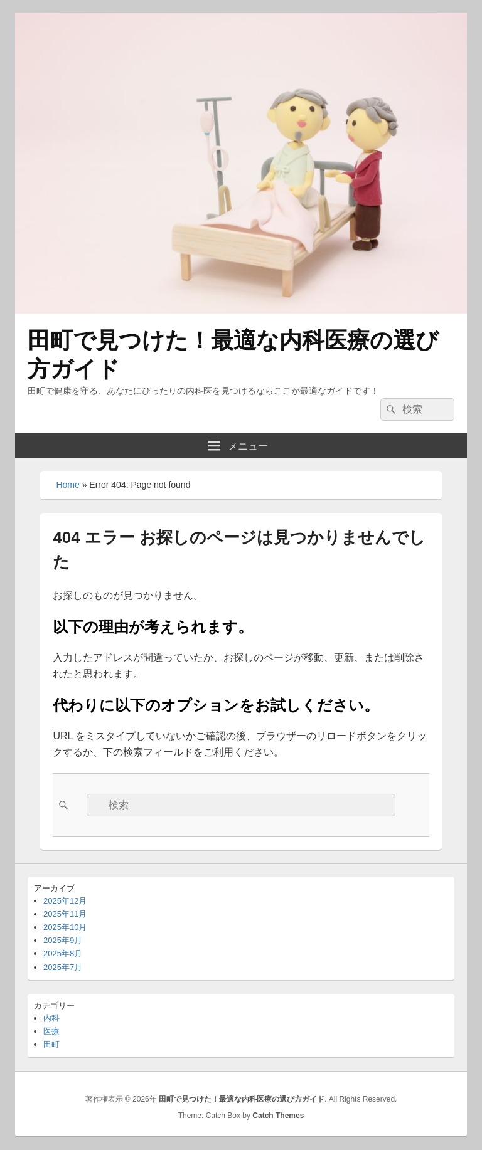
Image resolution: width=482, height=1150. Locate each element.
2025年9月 (62, 940)
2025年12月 (65, 900)
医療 (51, 1031)
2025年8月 (62, 953)
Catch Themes (278, 1115)
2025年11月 (65, 914)
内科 (51, 1018)
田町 (51, 1044)
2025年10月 (65, 927)
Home (67, 485)
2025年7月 (62, 967)
